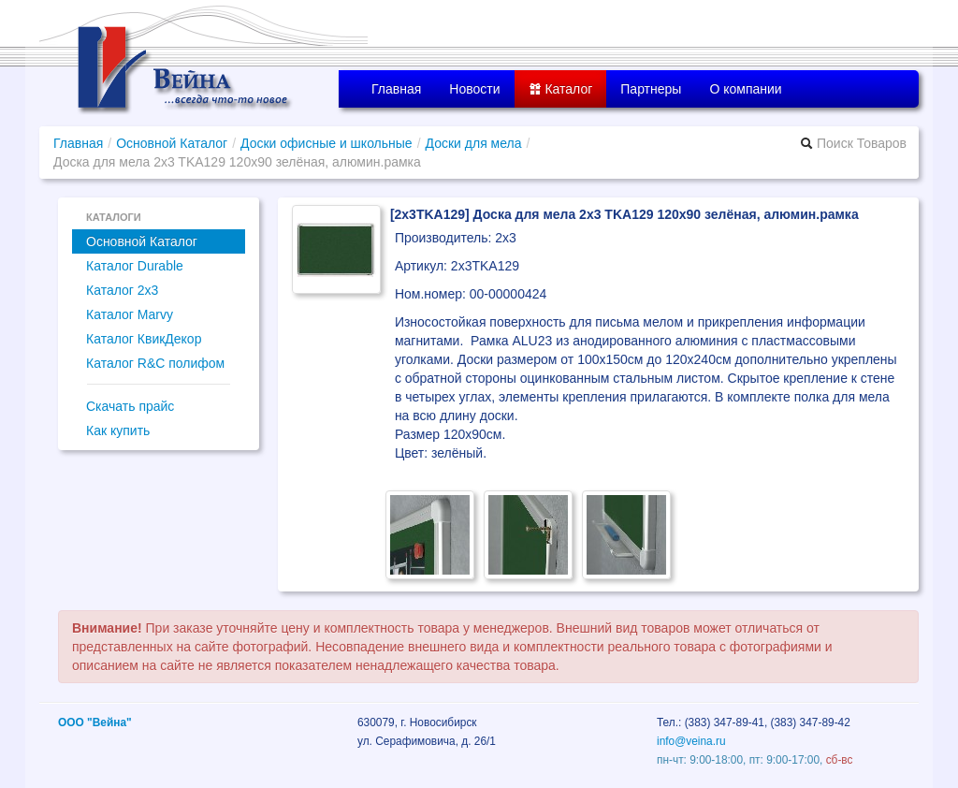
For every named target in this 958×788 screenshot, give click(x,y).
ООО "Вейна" (95, 722)
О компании (745, 88)
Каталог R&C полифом (155, 363)
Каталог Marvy (129, 314)
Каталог (561, 88)
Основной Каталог (171, 143)
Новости (474, 88)
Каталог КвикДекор (143, 338)
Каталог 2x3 (122, 290)
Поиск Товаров (853, 143)
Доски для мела (474, 143)
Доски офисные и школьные (326, 143)
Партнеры (650, 88)
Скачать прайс (130, 406)
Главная (396, 88)
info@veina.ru (691, 741)
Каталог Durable (134, 265)
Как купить (118, 430)
